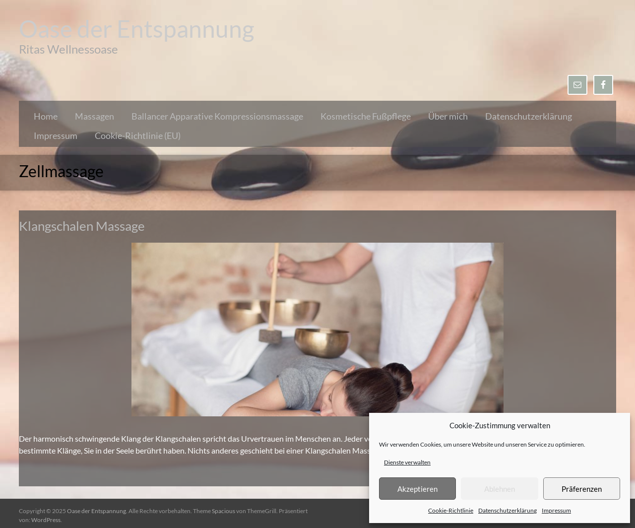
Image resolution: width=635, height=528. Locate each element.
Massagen (94, 116)
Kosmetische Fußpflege (365, 116)
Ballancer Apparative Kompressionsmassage (217, 116)
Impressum (556, 510)
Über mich (448, 116)
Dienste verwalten (407, 462)
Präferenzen (582, 488)
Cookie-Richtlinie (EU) (138, 135)
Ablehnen (499, 488)
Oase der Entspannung (136, 28)
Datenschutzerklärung (507, 510)
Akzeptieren (417, 488)
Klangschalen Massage (82, 226)
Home (46, 116)
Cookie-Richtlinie (450, 510)
